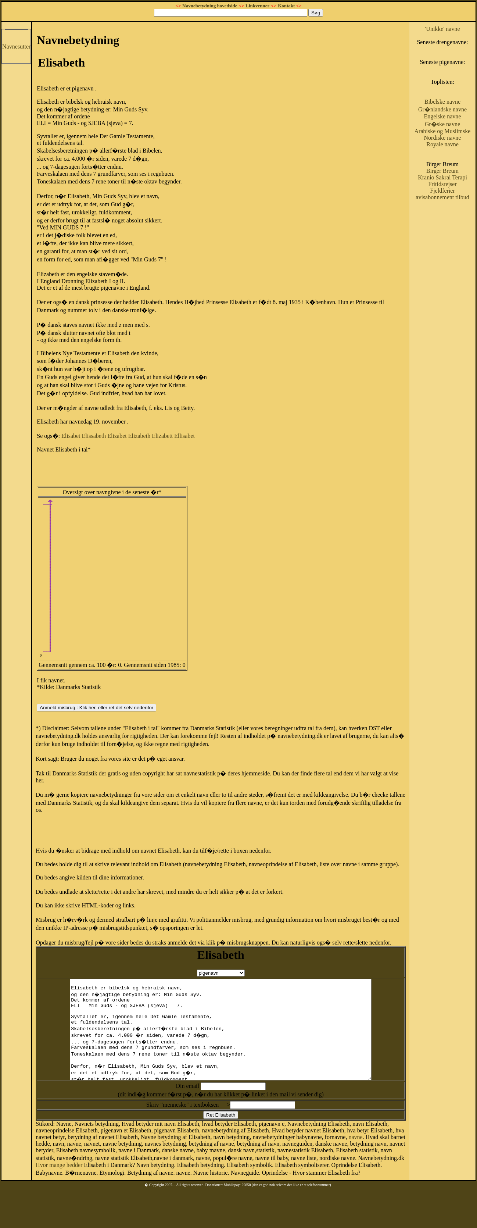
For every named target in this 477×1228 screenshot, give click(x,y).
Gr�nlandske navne (442, 109)
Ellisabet (184, 436)
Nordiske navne (442, 138)
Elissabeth (94, 436)
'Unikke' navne (442, 29)
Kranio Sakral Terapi (442, 177)
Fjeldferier (442, 191)
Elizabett (162, 436)
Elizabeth (139, 436)
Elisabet (70, 436)
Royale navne (442, 144)
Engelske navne (442, 116)
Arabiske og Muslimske (443, 131)
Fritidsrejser (442, 184)
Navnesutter (16, 46)
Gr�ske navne (442, 124)
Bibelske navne (442, 102)
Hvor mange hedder (59, 1185)
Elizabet (116, 436)
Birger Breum (442, 171)
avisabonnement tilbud (442, 197)
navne (355, 1157)
